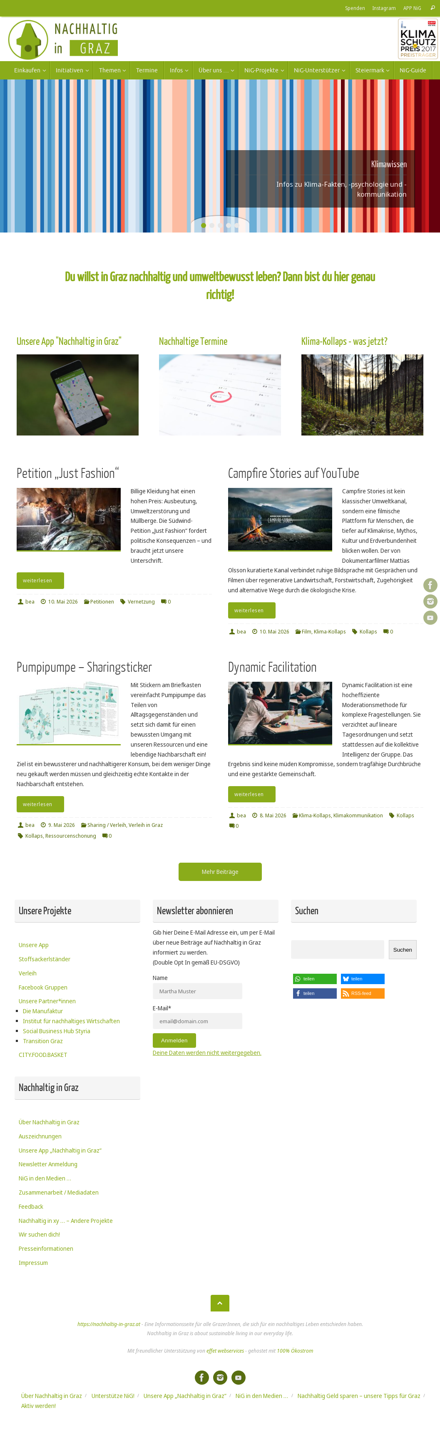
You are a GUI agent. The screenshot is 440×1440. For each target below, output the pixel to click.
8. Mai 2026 (273, 815)
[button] (315, 979)
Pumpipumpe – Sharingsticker (84, 667)
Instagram (383, 8)
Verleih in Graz (146, 825)
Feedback (31, 1206)
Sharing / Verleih (106, 825)
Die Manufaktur (43, 1011)
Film (306, 631)
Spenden (355, 8)
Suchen (402, 950)
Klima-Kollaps (330, 631)
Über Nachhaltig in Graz (49, 1122)
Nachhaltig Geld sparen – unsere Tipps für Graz (359, 1396)
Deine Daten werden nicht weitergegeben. (207, 1052)
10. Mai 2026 (63, 601)
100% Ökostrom (295, 1350)
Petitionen (102, 601)
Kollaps (368, 631)
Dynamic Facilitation (272, 667)
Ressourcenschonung (70, 835)
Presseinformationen (46, 1248)
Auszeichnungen (40, 1136)
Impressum (33, 1263)
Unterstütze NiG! (113, 1396)
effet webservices (225, 1350)
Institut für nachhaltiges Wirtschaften (71, 1021)
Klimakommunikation (358, 815)
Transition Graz (43, 1041)
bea (30, 601)
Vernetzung (141, 601)
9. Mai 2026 (61, 825)
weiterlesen (42, 580)
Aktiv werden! (38, 1406)
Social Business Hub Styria (56, 1031)
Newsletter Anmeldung (48, 1164)
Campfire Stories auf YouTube (293, 473)
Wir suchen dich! (39, 1234)
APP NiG (412, 8)
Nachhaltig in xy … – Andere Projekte (66, 1221)
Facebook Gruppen (43, 987)
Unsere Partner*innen (47, 1001)
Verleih (28, 973)
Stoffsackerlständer (44, 959)
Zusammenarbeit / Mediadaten (59, 1192)
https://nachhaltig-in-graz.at (108, 1324)
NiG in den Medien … (45, 1178)
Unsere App (34, 945)
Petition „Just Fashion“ (68, 473)
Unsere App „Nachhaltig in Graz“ (60, 1150)
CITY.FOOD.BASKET (43, 1055)
